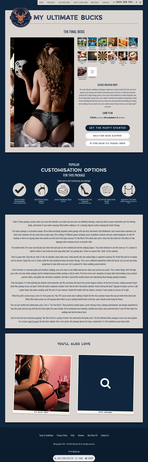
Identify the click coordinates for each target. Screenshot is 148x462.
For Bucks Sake (42, 383)
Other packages (106, 384)
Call (123, 2)
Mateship (95, 2)
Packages (51, 2)
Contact (106, 2)
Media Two (76, 451)
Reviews (81, 435)
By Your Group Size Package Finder (107, 143)
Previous (13, 92)
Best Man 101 (93, 435)
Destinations (64, 2)
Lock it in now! (33, 321)
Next (70, 92)
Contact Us (105, 435)
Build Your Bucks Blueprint (107, 135)
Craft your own (80, 2)
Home (41, 2)
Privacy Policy (62, 435)
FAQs (73, 435)
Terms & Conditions (46, 435)
